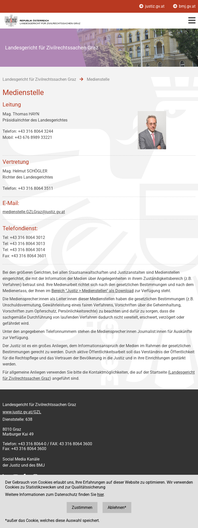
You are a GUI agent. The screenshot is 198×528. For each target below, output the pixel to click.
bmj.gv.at (184, 6)
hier (100, 494)
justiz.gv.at (152, 6)
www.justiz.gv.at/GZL (22, 412)
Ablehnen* (117, 507)
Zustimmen (82, 507)
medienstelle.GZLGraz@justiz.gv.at (34, 211)
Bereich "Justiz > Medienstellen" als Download (92, 290)
